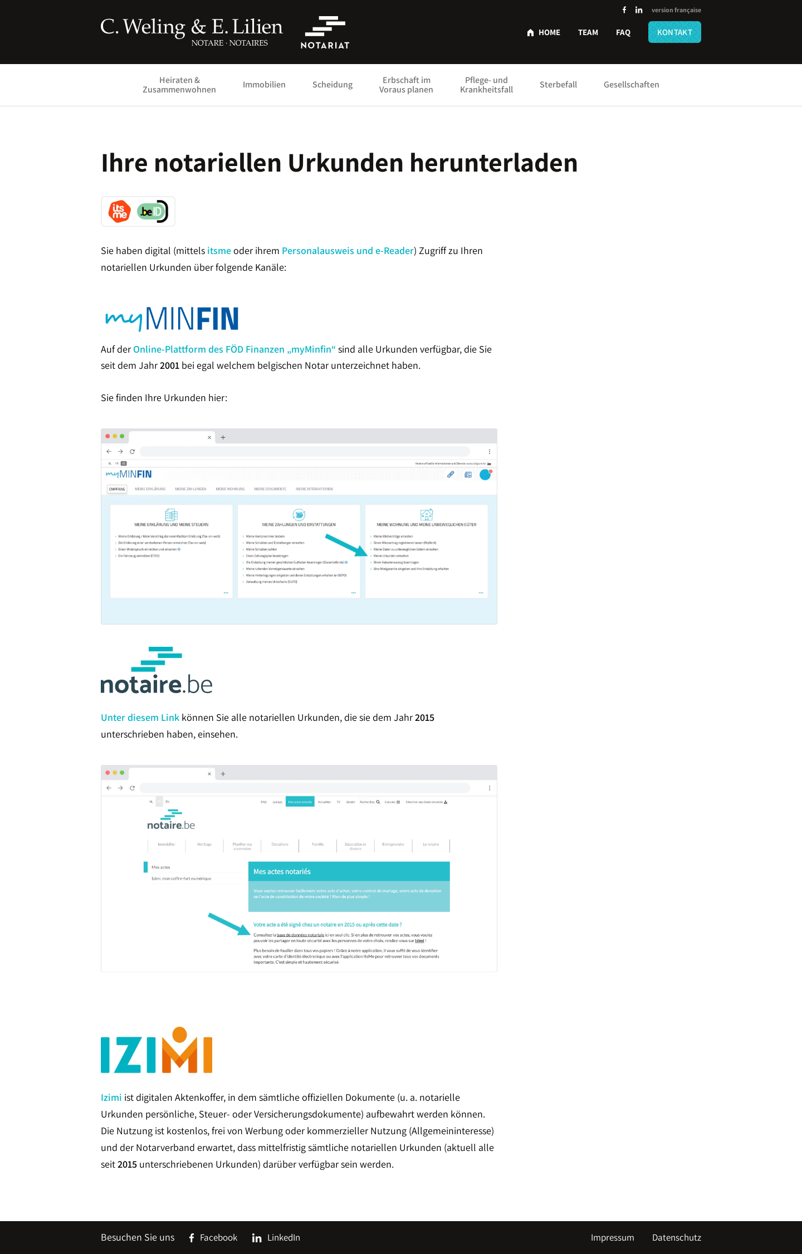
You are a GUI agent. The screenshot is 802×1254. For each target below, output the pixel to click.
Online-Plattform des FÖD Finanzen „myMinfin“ (234, 349)
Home (549, 32)
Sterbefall (558, 84)
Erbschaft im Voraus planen (406, 84)
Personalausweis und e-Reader (348, 250)
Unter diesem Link (140, 717)
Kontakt (674, 32)
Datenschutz (676, 1237)
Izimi (111, 1097)
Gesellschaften (631, 84)
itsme (219, 250)
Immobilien (264, 84)
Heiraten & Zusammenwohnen (179, 84)
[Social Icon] (625, 10)
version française (676, 10)
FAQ (623, 32)
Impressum (612, 1237)
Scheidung (332, 84)
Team (588, 32)
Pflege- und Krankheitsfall (486, 84)
